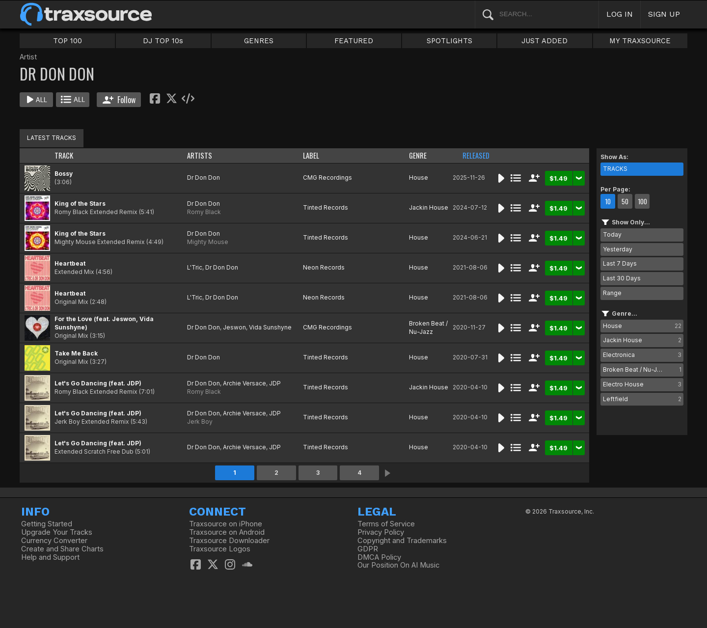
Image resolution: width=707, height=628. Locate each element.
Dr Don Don (203, 177)
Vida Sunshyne (270, 327)
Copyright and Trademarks (402, 540)
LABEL (311, 155)
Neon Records (324, 267)
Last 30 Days (622, 278)
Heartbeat (69, 263)
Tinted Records (325, 207)
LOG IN (619, 14)
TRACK (63, 155)
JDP (275, 383)
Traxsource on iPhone (225, 523)
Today (612, 234)
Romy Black (204, 212)
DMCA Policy (379, 557)
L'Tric (194, 267)
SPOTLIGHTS (449, 40)
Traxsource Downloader (229, 540)
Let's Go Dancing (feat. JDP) (97, 383)
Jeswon (234, 327)
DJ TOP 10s (163, 40)
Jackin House (428, 207)
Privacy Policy (380, 532)
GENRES (258, 40)
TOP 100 (67, 40)
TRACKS (615, 168)
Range (612, 293)
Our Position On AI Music (398, 565)
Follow (119, 100)
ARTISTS (199, 155)
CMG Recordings (327, 177)
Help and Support (50, 557)
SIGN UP (664, 14)
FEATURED (353, 40)
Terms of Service (386, 523)
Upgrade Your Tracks (56, 532)
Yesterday (617, 249)
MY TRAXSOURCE (640, 40)
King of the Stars (80, 203)
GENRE (418, 155)
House (418, 177)
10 (608, 201)
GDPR (367, 549)
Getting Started (46, 523)
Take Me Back (76, 353)
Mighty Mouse (207, 242)
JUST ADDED (544, 40)
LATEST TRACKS (51, 137)
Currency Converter (54, 540)
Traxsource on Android (227, 532)
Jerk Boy (200, 421)
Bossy (63, 173)
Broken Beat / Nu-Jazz (428, 327)
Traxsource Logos (219, 549)
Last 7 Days (620, 263)
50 (625, 201)
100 (642, 201)
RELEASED (475, 155)
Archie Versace (244, 383)
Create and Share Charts (62, 549)
